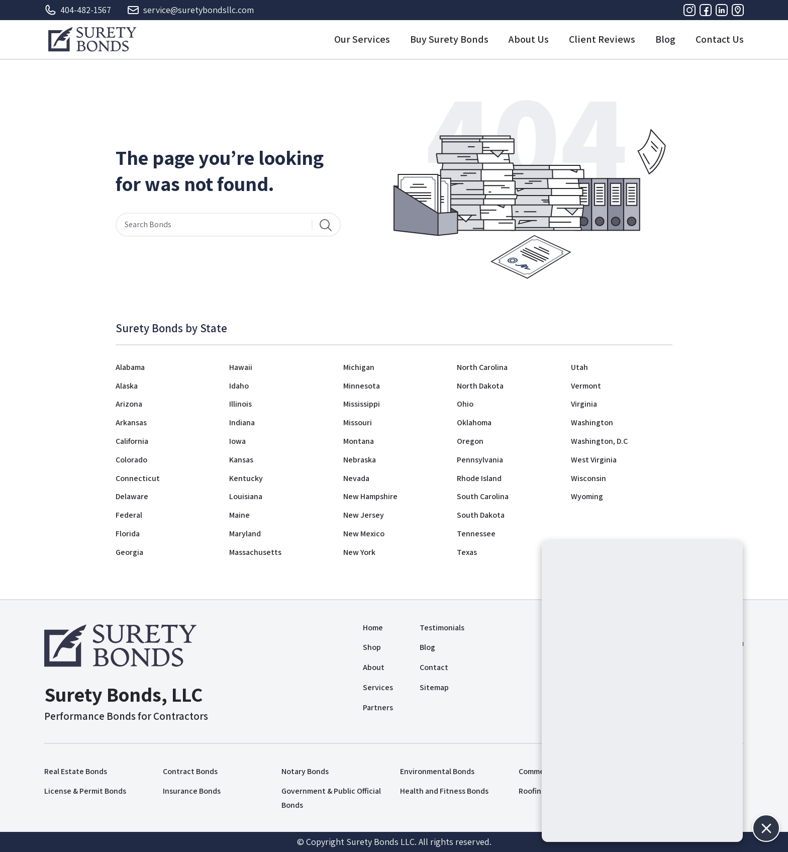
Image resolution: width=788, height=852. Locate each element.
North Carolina (482, 367)
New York (359, 552)
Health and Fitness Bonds (444, 791)
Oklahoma (474, 422)
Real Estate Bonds (75, 771)
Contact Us (720, 39)
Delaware (132, 496)
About (373, 667)
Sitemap (434, 687)
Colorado (131, 459)
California (132, 441)
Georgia (129, 552)
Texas (467, 552)
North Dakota (480, 386)
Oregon (470, 441)
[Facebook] (706, 10)
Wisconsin (588, 478)
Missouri (357, 422)
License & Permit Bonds (85, 791)
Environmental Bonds (437, 771)
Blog (665, 39)
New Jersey (363, 515)
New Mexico (363, 533)
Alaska (127, 386)
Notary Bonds (305, 771)
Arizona (129, 404)
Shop (372, 647)
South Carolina (483, 496)
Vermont (586, 386)
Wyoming (587, 496)
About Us (529, 39)
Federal (129, 515)
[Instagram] (689, 10)
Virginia (584, 404)
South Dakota (481, 515)
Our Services (362, 39)
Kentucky (246, 478)
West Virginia (594, 459)
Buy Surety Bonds (449, 39)
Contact (434, 667)
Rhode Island (479, 478)
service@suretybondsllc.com (190, 10)
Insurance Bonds (192, 791)
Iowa (237, 441)
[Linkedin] (722, 10)
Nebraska (359, 459)
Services (378, 687)
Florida (128, 533)
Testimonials (442, 627)
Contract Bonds (190, 771)
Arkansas (131, 422)
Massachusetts (255, 552)
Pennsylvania (480, 459)
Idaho (239, 386)
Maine (239, 515)
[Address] (738, 10)
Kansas (241, 459)
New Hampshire (370, 496)
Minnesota (361, 386)
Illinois (240, 404)
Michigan (358, 367)
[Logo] (92, 39)
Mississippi (361, 404)
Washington (592, 422)
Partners (378, 707)
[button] (766, 828)
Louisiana (245, 496)
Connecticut (138, 478)
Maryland (245, 533)
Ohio (465, 404)
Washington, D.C (599, 441)
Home (373, 627)
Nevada (356, 478)
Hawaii (240, 367)
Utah (579, 367)
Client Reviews (602, 39)
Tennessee (476, 533)
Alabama (130, 367)
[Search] (326, 225)
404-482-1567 (77, 10)
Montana (358, 441)
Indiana (242, 422)
